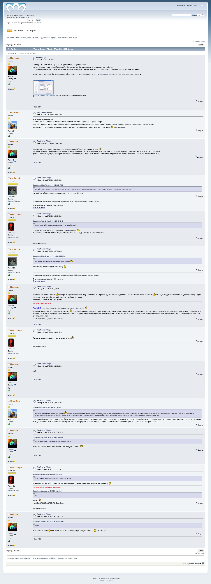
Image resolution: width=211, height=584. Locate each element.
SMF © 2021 (105, 578)
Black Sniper (16, 214)
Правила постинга (39, 208)
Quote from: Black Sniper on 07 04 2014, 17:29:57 (49, 521)
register (31, 15)
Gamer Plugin (41, 57)
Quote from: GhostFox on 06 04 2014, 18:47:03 (48, 185)
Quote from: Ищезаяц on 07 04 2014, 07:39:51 (47, 408)
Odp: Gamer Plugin (44, 112)
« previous (196, 41)
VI (39, 106)
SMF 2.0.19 (96, 578)
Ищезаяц (14, 58)
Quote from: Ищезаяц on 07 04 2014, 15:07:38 (47, 474)
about (35, 106)
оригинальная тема (107, 74)
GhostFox (15, 112)
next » (203, 41)
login (25, 15)
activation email (24, 17)
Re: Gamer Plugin (44, 141)
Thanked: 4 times (13, 237)
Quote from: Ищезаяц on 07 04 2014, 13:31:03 (47, 491)
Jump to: (185, 563)
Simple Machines (115, 578)
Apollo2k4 (15, 178)
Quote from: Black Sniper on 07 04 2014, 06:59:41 (49, 256)
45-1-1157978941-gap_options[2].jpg (45, 95)
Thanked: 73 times (14, 201)
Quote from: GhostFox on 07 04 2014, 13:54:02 (48, 437)
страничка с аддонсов (124, 74)
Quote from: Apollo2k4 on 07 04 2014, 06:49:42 (48, 221)
